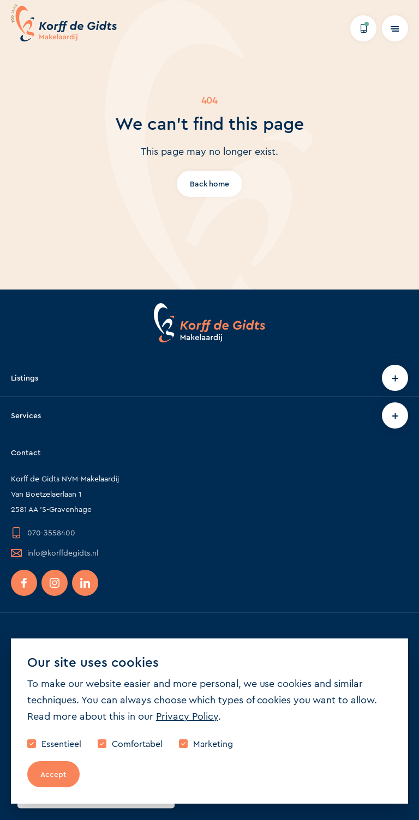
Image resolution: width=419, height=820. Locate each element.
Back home (210, 183)
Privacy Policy (187, 716)
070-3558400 (43, 532)
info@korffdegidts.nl (54, 552)
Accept (53, 774)
